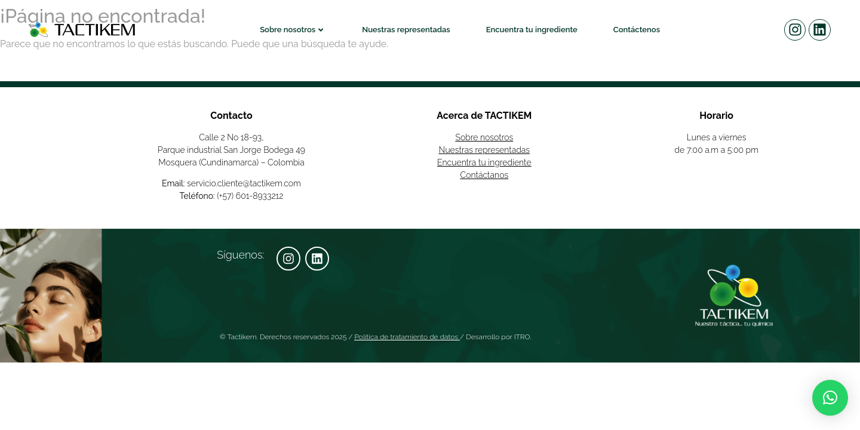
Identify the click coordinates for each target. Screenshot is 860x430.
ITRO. (523, 337)
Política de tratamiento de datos (406, 337)
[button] (830, 398)
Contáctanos (484, 175)
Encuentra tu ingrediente (532, 29)
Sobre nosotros (291, 29)
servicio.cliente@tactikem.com (244, 183)
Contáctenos (636, 29)
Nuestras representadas (406, 29)
